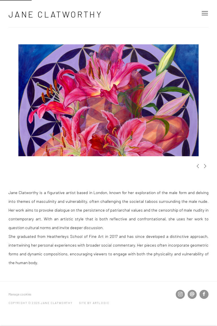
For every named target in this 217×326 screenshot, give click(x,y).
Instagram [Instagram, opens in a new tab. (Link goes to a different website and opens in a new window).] (180, 294)
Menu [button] (204, 13)
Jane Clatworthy (55, 14)
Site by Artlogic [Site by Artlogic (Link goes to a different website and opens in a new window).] (94, 303)
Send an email (192, 294)
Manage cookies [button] (19, 294)
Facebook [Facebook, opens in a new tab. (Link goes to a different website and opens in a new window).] (204, 294)
